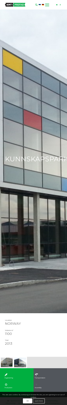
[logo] (28, 4)
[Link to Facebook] (60, 5)
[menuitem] (35, 4)
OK (27, 401)
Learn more (39, 401)
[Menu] (46, 4)
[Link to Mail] (57, 5)
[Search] (35, 4)
